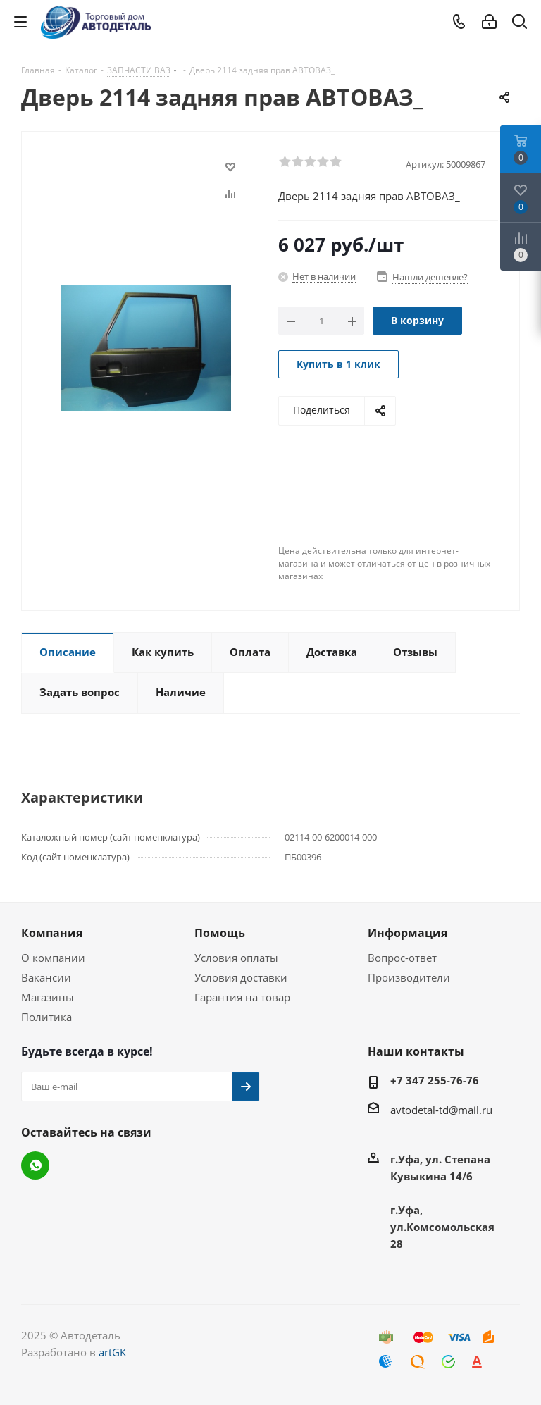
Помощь (219, 933)
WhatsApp (35, 1165)
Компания (51, 933)
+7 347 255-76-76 (434, 1080)
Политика (46, 1017)
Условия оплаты (236, 958)
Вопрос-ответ (402, 958)
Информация (407, 933)
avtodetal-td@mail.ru (441, 1110)
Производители (409, 977)
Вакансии (46, 977)
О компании (53, 958)
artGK (112, 1352)
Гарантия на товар (242, 997)
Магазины (47, 997)
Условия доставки (240, 977)
